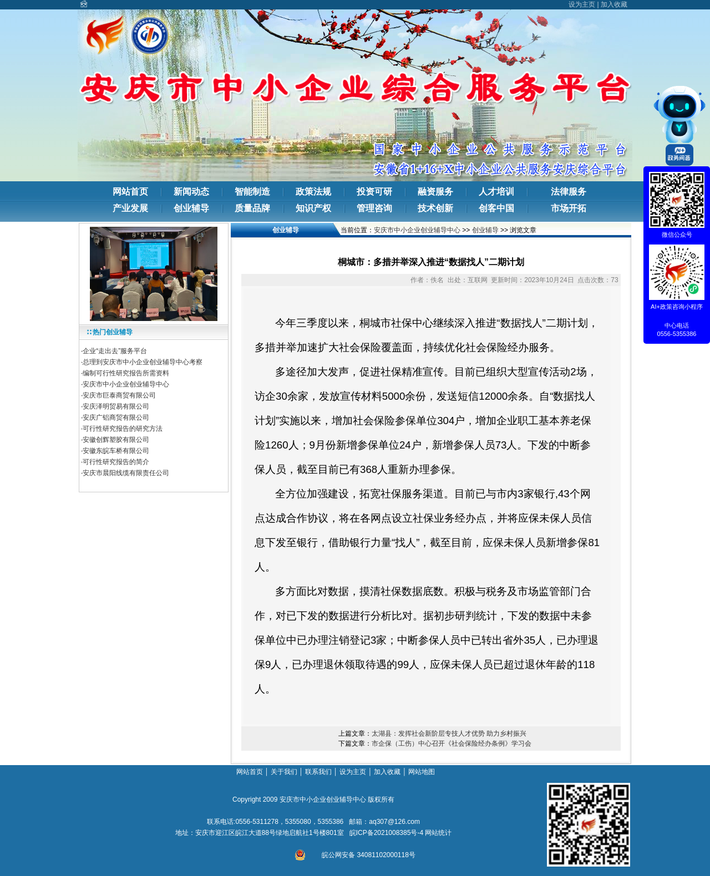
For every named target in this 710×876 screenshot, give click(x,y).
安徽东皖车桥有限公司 (116, 451)
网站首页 (130, 191)
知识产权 (313, 208)
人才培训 (496, 191)
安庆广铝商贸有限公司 (116, 417)
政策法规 (313, 191)
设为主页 (582, 4)
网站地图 (422, 772)
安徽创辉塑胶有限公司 (116, 440)
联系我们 (318, 772)
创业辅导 (191, 208)
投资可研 (374, 191)
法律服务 (568, 191)
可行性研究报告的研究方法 (123, 428)
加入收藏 (614, 4)
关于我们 (284, 772)
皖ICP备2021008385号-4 (386, 833)
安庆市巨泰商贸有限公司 (119, 395)
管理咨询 (374, 208)
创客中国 (496, 208)
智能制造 (252, 191)
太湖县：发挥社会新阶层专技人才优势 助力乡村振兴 (449, 733)
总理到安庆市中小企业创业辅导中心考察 (142, 362)
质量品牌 (252, 208)
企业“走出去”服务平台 (115, 351)
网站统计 (438, 833)
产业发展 (130, 208)
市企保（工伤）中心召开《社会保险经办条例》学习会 (451, 743)
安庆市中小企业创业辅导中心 (126, 384)
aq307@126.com (394, 822)
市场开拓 (568, 208)
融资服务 (435, 191)
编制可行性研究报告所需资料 (126, 373)
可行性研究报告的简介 (116, 462)
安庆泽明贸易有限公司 (116, 406)
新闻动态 (191, 191)
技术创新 (435, 208)
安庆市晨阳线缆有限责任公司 (126, 473)
